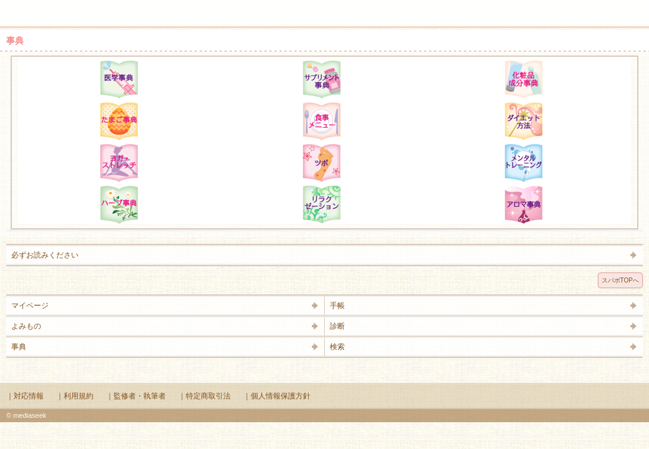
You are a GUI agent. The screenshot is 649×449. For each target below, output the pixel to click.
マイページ (30, 305)
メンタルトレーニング (523, 162)
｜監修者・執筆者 (136, 396)
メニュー (17, 7)
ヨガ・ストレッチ (119, 162)
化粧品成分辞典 (523, 79)
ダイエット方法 (523, 121)
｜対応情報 (25, 396)
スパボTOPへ (620, 280)
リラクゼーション (321, 204)
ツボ (321, 162)
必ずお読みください (45, 255)
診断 (337, 326)
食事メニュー (321, 121)
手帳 (337, 305)
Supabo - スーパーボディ (327, 15)
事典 (18, 346)
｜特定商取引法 (204, 396)
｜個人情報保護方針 (276, 396)
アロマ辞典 (523, 204)
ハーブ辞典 (119, 204)
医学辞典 (119, 79)
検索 (600, 7)
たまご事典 (119, 121)
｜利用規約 (75, 396)
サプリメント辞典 (321, 79)
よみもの (26, 326)
